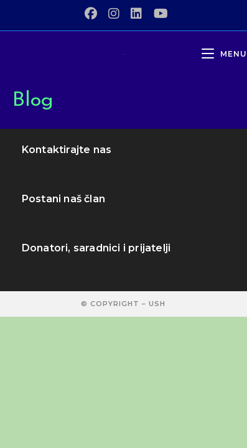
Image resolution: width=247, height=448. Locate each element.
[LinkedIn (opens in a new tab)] (136, 13)
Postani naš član (63, 199)
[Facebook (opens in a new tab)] (91, 13)
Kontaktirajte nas (66, 150)
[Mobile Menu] (224, 53)
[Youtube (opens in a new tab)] (158, 13)
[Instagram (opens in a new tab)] (114, 13)
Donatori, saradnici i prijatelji (96, 248)
